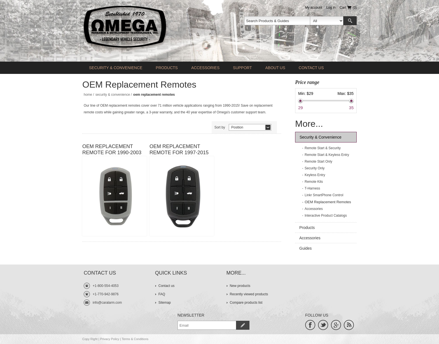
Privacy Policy (109, 339)
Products (167, 67)
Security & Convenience (115, 67)
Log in (331, 8)
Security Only (314, 168)
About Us (275, 67)
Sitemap (164, 303)
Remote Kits (314, 182)
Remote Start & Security (323, 148)
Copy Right (89, 339)
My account (313, 8)
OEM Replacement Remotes (328, 202)
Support (242, 67)
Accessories (205, 67)
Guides (305, 248)
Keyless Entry (315, 175)
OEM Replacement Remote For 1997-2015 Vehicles (179, 149)
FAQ (161, 294)
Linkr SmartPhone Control (324, 195)
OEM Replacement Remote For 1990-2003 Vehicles (111, 149)
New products (240, 286)
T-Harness (312, 188)
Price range (307, 82)
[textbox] (277, 20)
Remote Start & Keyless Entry (327, 155)
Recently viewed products (249, 294)
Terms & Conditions (135, 339)
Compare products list (246, 303)
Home (88, 95)
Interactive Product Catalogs (326, 215)
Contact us (311, 67)
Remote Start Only (318, 161)
